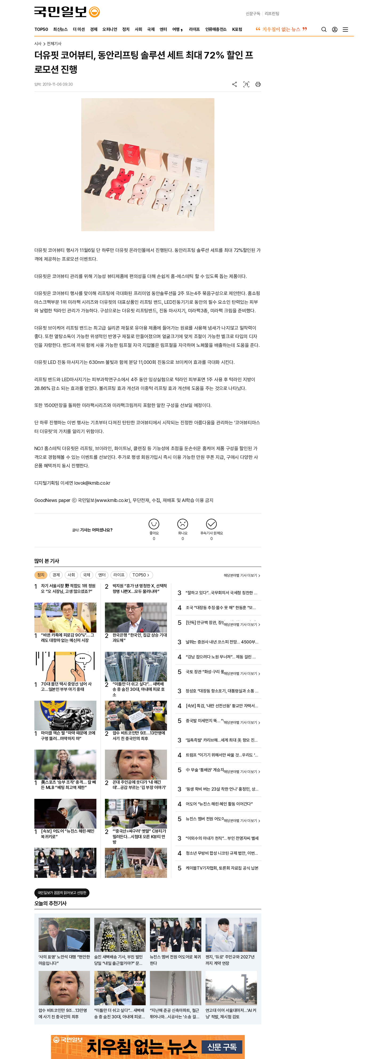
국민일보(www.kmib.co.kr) (104, 500)
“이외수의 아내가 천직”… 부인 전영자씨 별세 (222, 838)
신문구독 (253, 13)
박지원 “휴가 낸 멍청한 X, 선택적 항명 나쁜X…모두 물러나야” (140, 588)
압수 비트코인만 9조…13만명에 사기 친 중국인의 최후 (139, 735)
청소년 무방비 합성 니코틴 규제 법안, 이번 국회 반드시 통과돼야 (220, 854)
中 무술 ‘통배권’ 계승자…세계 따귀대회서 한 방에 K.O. (222, 770)
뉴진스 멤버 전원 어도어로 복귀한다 (215, 818)
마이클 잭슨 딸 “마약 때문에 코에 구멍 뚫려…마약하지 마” (68, 735)
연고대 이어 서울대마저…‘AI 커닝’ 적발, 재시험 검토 (231, 1013)
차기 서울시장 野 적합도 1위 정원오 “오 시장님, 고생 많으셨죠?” (68, 588)
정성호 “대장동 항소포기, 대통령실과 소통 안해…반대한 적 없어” (222, 691)
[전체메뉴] (345, 29)
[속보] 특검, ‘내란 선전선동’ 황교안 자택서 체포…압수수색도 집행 (220, 706)
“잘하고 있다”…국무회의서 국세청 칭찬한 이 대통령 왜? (222, 593)
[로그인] (335, 29)
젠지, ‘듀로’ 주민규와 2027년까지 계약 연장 (230, 960)
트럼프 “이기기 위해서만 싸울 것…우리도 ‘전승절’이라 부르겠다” (222, 755)
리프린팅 (272, 13)
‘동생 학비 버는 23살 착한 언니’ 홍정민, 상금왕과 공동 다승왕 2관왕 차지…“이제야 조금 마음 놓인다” (222, 789)
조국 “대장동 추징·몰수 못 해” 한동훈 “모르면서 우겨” (221, 608)
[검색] (324, 29)
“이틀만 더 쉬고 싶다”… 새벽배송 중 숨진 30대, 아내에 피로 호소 (139, 689)
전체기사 (54, 43)
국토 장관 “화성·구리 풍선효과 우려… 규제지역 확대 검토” (222, 672)
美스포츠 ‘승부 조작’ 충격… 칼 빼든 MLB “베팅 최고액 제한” (68, 785)
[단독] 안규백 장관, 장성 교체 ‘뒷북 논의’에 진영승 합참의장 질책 (221, 623)
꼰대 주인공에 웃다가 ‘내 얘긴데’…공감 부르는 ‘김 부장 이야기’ (139, 785)
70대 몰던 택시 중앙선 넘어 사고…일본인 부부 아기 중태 (66, 687)
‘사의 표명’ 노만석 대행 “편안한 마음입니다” (64, 960)
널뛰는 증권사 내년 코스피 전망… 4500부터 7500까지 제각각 (222, 642)
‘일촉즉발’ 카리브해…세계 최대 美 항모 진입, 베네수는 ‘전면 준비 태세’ (220, 741)
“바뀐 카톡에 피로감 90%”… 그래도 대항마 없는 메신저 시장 (67, 638)
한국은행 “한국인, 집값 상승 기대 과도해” (140, 638)
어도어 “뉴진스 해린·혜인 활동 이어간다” (219, 804)
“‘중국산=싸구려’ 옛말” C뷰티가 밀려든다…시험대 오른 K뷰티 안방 (139, 837)
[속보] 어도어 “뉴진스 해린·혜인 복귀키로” (67, 834)
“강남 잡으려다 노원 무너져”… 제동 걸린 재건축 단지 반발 (221, 657)
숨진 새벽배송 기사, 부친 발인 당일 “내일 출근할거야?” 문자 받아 (118, 960)
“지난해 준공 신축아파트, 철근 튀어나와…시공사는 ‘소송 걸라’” (174, 1014)
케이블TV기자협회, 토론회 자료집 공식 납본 (222, 868)
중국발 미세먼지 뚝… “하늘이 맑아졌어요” (220, 720)
